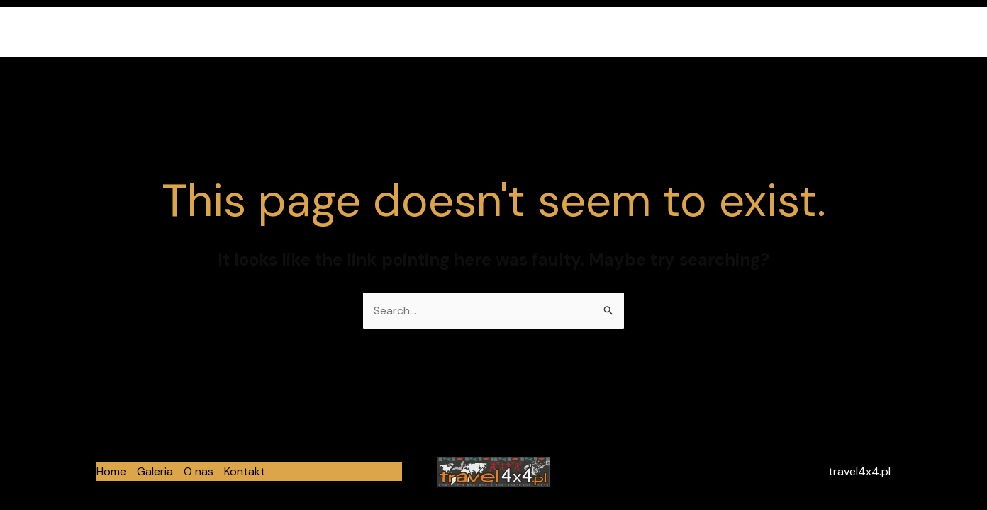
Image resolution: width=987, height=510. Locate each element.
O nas (829, 31)
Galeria (773, 31)
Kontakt (887, 31)
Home (717, 31)
